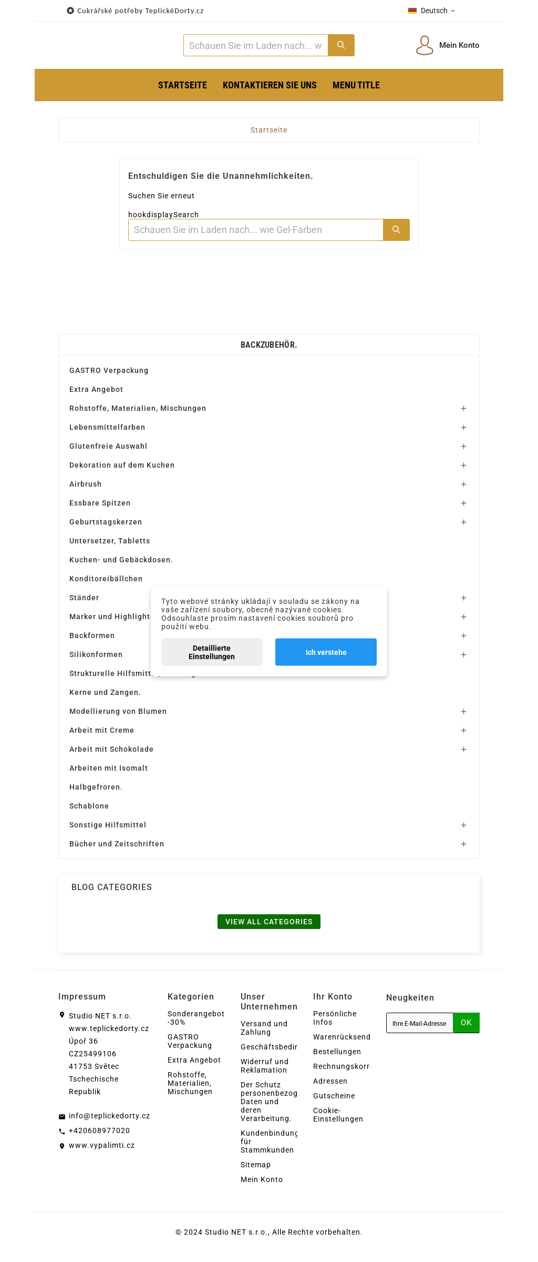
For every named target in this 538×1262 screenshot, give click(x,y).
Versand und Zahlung (264, 1031)
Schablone (89, 809)
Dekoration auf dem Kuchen (122, 469)
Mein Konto (262, 1183)
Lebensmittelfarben (107, 431)
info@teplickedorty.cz (109, 1119)
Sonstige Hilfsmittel (108, 828)
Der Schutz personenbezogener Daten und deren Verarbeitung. (277, 1105)
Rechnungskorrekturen (355, 1070)
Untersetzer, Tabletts (109, 544)
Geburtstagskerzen (105, 525)
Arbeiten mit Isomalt (108, 772)
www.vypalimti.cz (102, 1149)
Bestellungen (337, 1055)
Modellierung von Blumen (118, 715)
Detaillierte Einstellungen (212, 651)
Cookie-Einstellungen (338, 1118)
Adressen (330, 1085)
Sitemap (256, 1168)
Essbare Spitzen (100, 506)
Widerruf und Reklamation (265, 1069)
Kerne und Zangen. (105, 696)
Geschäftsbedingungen (284, 1050)
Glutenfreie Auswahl (108, 450)
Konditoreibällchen (106, 582)
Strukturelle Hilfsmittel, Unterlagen (137, 677)
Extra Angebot (96, 393)
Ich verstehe (326, 652)
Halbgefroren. (96, 790)
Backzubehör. (269, 349)
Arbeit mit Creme (101, 734)
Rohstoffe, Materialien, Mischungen (137, 412)
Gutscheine (334, 1099)
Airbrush (85, 487)
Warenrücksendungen (353, 1040)
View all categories (269, 925)
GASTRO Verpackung (109, 374)
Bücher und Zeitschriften (116, 847)
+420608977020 (99, 1134)
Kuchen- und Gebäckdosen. (121, 563)
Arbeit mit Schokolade (111, 753)
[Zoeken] (255, 47)
